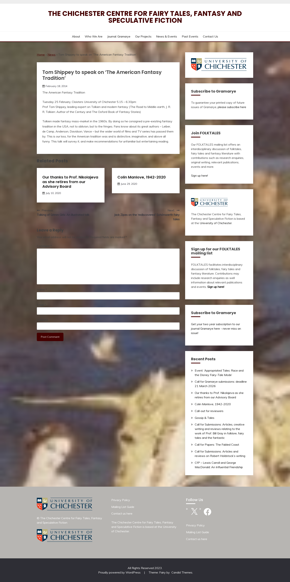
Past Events (190, 36)
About (76, 36)
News (51, 54)
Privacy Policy (120, 500)
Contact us (210, 36)
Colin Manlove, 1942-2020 (141, 177)
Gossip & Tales (204, 418)
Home (41, 54)
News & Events (166, 36)
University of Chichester (216, 223)
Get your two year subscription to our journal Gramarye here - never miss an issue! (216, 328)
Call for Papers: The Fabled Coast (217, 444)
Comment (44, 246)
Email (41, 305)
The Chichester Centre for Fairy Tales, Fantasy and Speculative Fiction (145, 17)
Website (42, 320)
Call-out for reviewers (209, 411)
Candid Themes (181, 572)
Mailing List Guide (122, 507)
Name (42, 289)
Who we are (93, 36)
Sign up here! (199, 175)
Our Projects (143, 36)
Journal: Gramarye (118, 36)
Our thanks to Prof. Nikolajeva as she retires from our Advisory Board (70, 182)
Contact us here (121, 513)
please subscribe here (232, 107)
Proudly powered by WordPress (119, 572)
